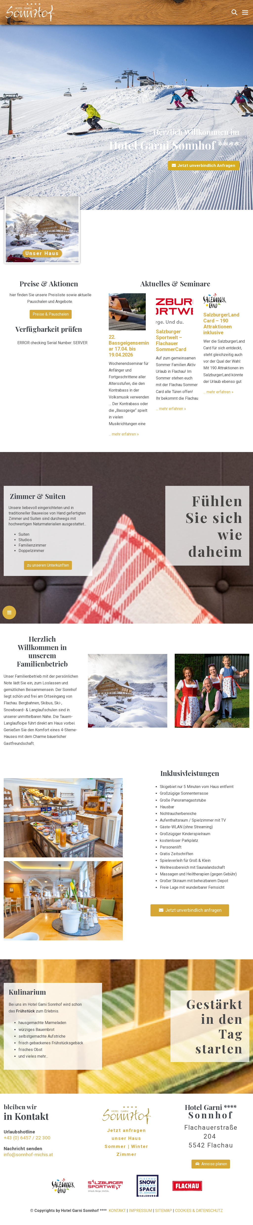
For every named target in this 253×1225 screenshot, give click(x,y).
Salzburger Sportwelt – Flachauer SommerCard (171, 340)
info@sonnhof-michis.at (28, 1154)
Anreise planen (211, 1164)
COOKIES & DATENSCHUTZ (199, 1210)
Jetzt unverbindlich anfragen (190, 910)
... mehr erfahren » (124, 434)
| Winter (138, 1146)
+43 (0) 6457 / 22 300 (27, 1138)
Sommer (115, 1146)
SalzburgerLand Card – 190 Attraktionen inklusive (221, 324)
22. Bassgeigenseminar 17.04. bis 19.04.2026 (129, 346)
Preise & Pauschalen (51, 314)
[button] (234, 12)
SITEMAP (163, 1210)
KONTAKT (117, 1210)
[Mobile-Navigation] (245, 12)
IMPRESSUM (140, 1210)
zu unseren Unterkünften (48, 565)
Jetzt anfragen (126, 1130)
